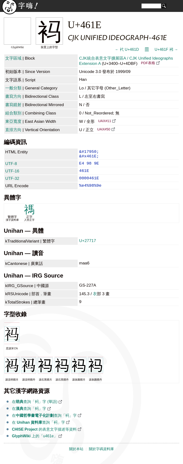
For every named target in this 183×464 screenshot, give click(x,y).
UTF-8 (11, 166)
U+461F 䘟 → (166, 49)
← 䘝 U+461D (127, 49)
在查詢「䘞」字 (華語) (34, 408)
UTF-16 (12, 174)
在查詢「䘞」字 (29, 415)
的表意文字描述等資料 (44, 435)
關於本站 (76, 455)
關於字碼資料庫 (101, 455)
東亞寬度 (13, 121)
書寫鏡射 (13, 104)
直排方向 (13, 129)
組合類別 (13, 113)
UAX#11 (104, 121)
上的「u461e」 (34, 442)
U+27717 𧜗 (88, 246)
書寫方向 (13, 96)
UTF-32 (12, 182)
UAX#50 (103, 129)
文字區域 (13, 58)
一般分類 (13, 88)
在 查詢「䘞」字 (38, 429)
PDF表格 (148, 63)
